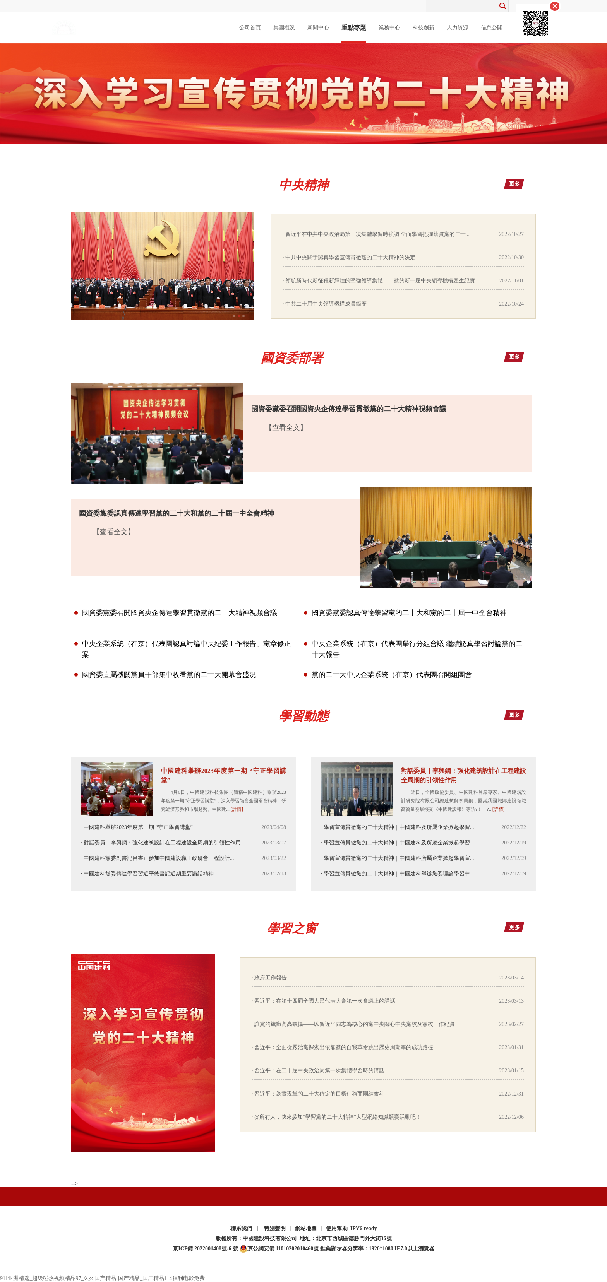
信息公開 (491, 28)
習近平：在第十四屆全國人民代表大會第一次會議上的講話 (324, 1001)
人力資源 (457, 28)
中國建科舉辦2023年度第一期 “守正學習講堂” (223, 775)
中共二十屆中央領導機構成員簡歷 (326, 304)
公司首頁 (250, 28)
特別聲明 (275, 1228)
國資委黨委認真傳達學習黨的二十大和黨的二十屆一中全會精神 (409, 613)
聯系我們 (241, 1228)
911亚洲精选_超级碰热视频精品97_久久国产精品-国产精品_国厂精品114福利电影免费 (102, 1278)
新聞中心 (318, 28)
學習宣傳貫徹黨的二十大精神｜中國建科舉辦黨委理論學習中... (399, 874)
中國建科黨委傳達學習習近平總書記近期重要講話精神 (149, 874)
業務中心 (389, 28)
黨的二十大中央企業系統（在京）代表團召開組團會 (392, 675)
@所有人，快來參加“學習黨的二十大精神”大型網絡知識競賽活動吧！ (337, 1117)
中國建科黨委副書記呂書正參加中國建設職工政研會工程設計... (159, 858)
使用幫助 (337, 1228)
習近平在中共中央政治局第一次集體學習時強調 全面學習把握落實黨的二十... (377, 234)
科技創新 (423, 28)
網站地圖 (306, 1228)
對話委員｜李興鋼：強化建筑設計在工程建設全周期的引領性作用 (162, 843)
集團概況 (284, 28)
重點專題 (353, 27)
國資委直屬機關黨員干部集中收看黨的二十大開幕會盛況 (169, 675)
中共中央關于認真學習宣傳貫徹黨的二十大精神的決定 (350, 257)
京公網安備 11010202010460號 (279, 1249)
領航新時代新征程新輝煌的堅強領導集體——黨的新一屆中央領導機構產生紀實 (380, 281)
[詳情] (237, 809)
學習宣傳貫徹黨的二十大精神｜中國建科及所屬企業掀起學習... (399, 827)
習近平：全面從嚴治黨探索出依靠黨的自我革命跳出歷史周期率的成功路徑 (343, 1047)
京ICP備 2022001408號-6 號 (205, 1248)
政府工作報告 (270, 978)
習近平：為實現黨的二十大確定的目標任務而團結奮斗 (319, 1094)
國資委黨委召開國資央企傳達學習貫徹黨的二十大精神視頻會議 (179, 613)
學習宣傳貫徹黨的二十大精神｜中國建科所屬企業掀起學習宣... (399, 858)
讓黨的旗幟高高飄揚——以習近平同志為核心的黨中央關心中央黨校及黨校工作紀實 (354, 1024)
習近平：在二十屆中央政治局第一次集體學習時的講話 (319, 1070)
